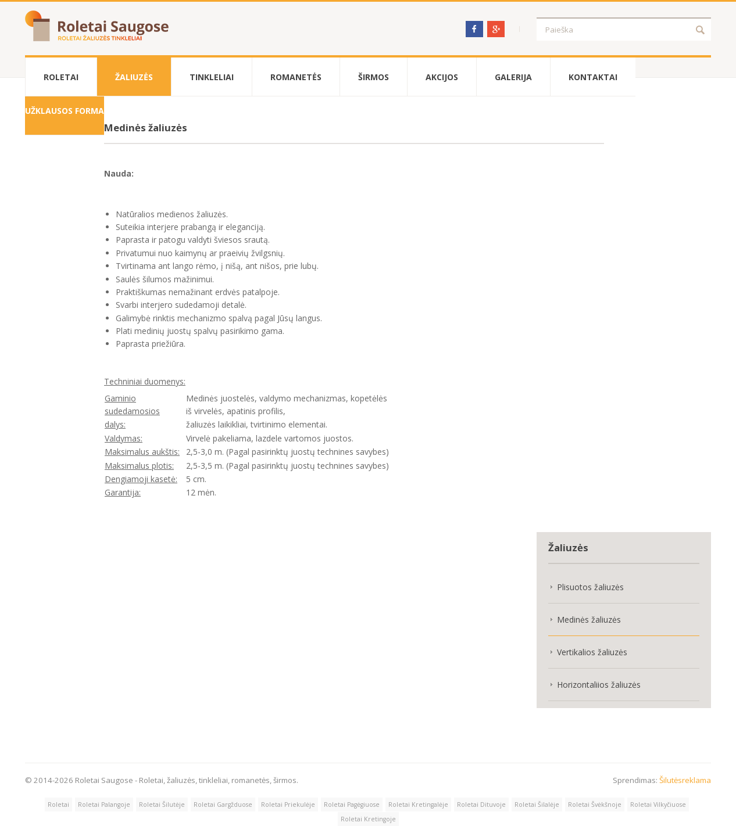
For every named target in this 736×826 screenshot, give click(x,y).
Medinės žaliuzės (589, 619)
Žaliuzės (134, 76)
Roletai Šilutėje (162, 804)
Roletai (61, 76)
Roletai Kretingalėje (418, 804)
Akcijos (442, 76)
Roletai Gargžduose (223, 804)
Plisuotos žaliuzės (590, 586)
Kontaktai (593, 76)
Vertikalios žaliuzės (592, 652)
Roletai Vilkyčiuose (658, 804)
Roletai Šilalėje (537, 804)
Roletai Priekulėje (288, 804)
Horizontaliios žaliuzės (599, 684)
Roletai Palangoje (104, 804)
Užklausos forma (64, 110)
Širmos (373, 76)
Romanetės (295, 76)
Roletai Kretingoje (368, 819)
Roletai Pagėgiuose (352, 804)
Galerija (513, 76)
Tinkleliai (212, 76)
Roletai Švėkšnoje (594, 804)
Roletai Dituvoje (481, 804)
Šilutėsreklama (685, 780)
